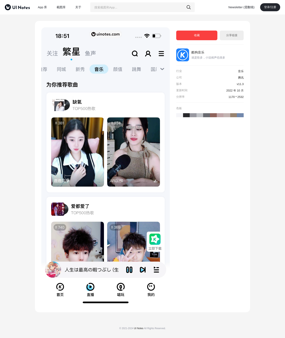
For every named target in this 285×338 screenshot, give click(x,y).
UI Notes (138, 328)
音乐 (241, 71)
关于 (78, 7)
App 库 (42, 7)
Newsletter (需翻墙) (241, 7)
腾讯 (241, 77)
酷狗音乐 (197, 52)
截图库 (61, 7)
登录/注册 (270, 7)
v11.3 (240, 84)
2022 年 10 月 (235, 90)
